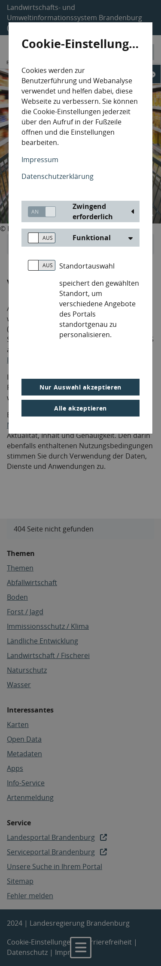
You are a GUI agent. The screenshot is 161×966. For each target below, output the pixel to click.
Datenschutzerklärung (57, 176)
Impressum (39, 159)
